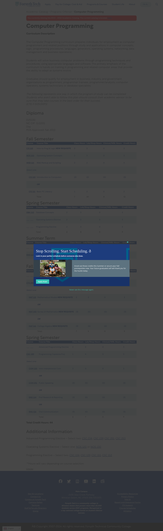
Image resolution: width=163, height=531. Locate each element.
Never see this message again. (81, 289)
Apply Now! (42, 281)
